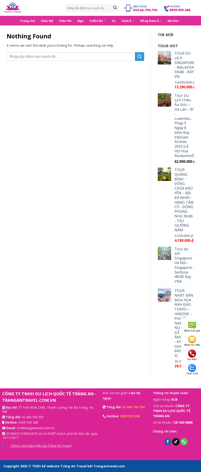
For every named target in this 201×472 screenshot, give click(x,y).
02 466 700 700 (133, 407)
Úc (114, 21)
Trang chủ (27, 21)
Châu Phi (65, 21)
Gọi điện (192, 355)
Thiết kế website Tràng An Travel (59, 466)
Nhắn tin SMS (192, 340)
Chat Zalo (192, 369)
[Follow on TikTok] (176, 442)
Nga (81, 21)
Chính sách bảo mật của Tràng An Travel (41, 445)
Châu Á (128, 21)
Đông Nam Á (151, 21)
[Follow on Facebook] (168, 442)
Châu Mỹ (47, 21)
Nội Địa (174, 21)
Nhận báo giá (192, 326)
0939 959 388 (28, 422)
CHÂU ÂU (97, 21)
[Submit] (115, 8)
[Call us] (184, 442)
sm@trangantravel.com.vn (35, 428)
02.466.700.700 (32, 417)
